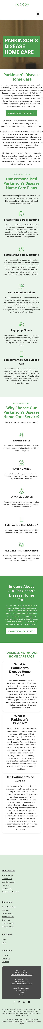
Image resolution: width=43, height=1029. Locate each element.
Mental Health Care (8, 907)
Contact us (6, 959)
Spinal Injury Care (8, 923)
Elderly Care (6, 885)
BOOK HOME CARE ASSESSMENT (21, 113)
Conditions (7, 902)
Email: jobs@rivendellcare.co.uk (21, 984)
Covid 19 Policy (7, 1022)
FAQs (4, 943)
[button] (21, 670)
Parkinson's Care (8, 927)
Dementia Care (7, 913)
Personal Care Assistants (10, 892)
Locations (5, 962)
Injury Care (6, 920)
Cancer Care (6, 910)
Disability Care (7, 879)
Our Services (8, 870)
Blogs (4, 939)
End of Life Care (7, 875)
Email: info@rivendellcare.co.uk (21, 975)
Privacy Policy (30, 1022)
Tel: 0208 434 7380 (21, 973)
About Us (5, 955)
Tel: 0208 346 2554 (21, 981)
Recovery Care (7, 889)
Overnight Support (8, 882)
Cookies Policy (19, 1022)
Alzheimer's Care (8, 917)
